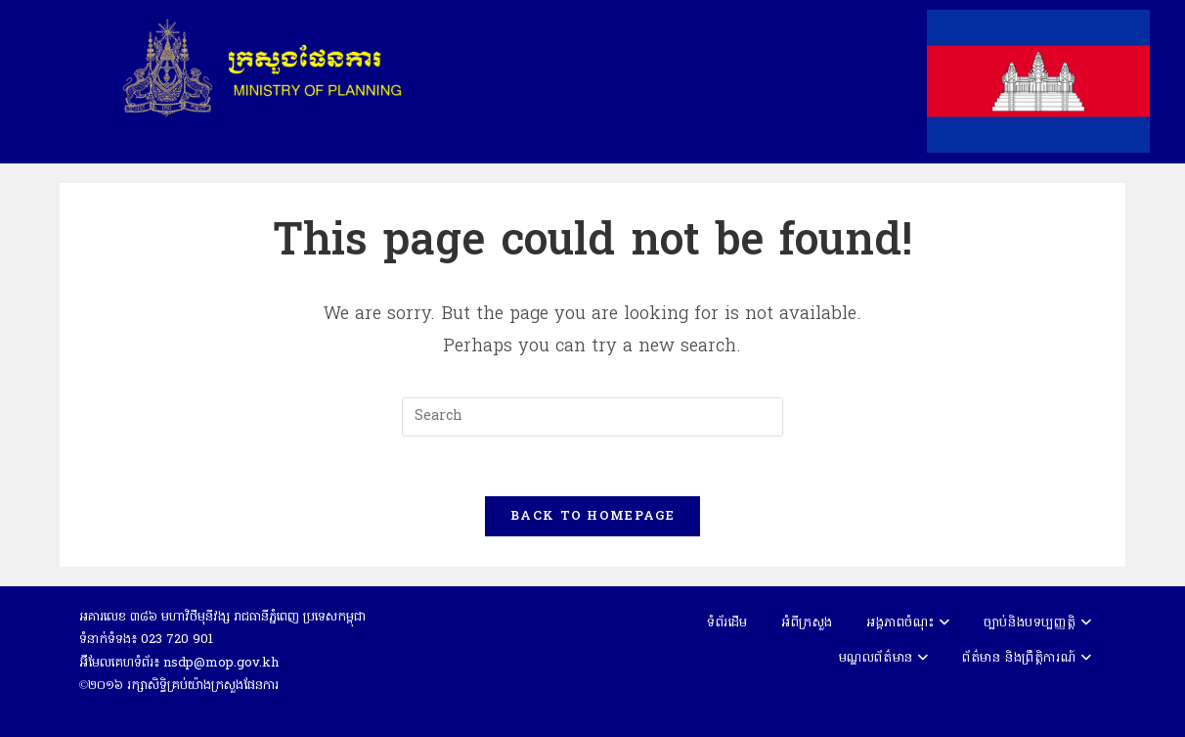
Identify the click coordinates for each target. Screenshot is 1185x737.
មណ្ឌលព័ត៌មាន (884, 658)
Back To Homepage (592, 516)
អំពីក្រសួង (807, 623)
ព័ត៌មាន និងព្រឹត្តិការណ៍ (1026, 658)
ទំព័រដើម (727, 623)
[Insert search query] (592, 417)
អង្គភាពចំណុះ (908, 623)
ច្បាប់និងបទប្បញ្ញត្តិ (1038, 623)
